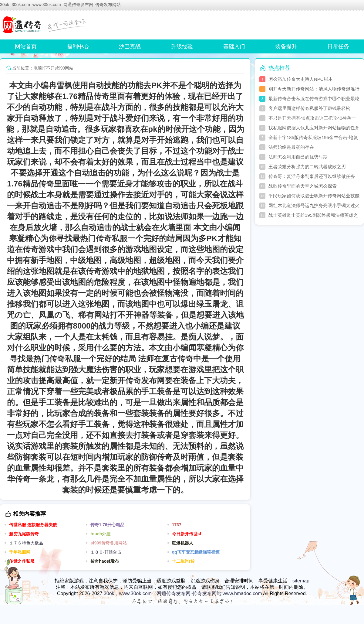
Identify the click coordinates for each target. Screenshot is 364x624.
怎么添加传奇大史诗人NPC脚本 (300, 79)
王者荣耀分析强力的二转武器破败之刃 (307, 166)
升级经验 (182, 46)
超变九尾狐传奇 (24, 533)
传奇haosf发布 (104, 561)
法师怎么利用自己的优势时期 (298, 156)
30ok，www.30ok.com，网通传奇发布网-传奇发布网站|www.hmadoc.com (183, 593)
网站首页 (26, 46)
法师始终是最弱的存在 (291, 147)
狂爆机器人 (182, 542)
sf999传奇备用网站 (108, 542)
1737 (176, 524)
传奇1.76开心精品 (107, 524)
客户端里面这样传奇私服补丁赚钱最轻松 (309, 108)
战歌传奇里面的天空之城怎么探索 (302, 186)
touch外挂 (100, 533)
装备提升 (286, 46)
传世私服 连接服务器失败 (33, 524)
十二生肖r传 (183, 561)
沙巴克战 (130, 46)
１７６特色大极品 (26, 542)
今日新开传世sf (186, 533)
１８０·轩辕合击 (105, 552)
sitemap (300, 580)
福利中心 (78, 46)
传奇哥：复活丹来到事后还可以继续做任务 (311, 176)
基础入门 (234, 46)
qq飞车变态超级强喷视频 (196, 552)
